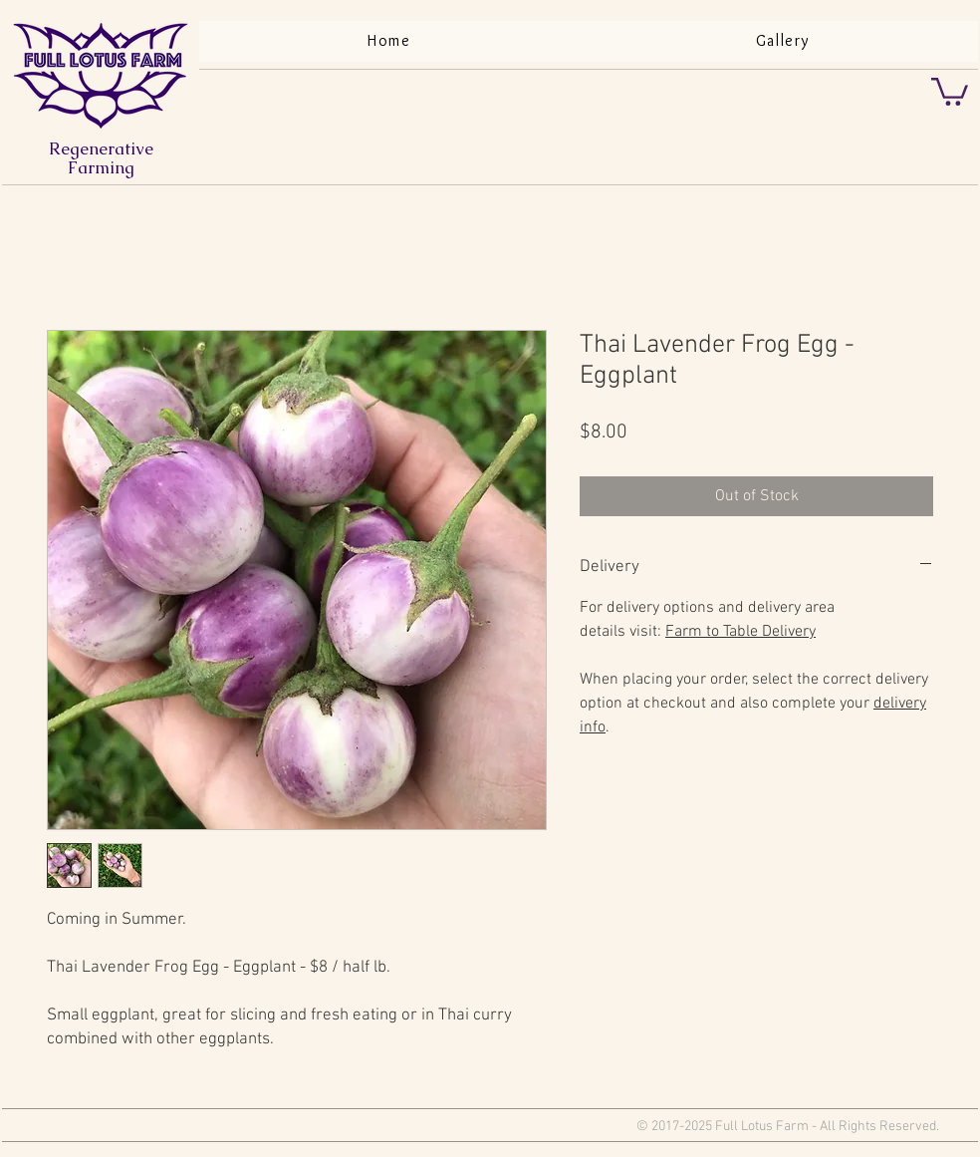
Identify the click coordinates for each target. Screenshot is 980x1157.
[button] (949, 90)
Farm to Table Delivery (740, 632)
